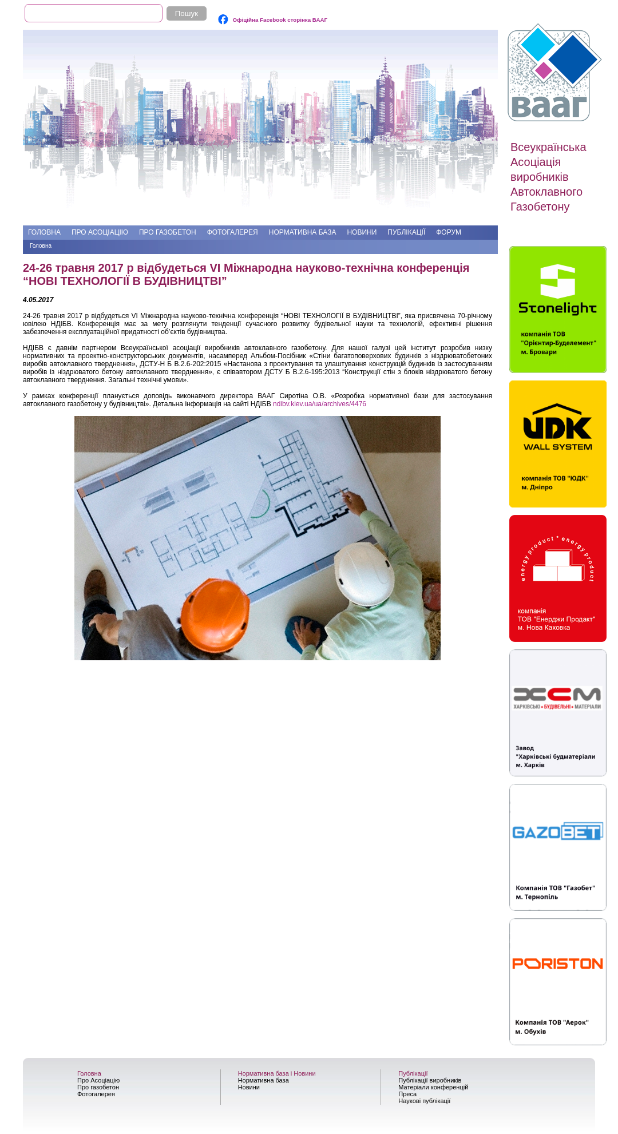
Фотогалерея (232, 232)
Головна (44, 232)
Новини (362, 232)
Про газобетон (167, 232)
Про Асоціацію (100, 232)
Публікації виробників (429, 1080)
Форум (448, 232)
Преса (407, 1094)
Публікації (406, 232)
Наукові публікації (424, 1100)
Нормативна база (302, 232)
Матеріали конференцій (433, 1087)
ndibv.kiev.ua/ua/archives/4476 (319, 404)
